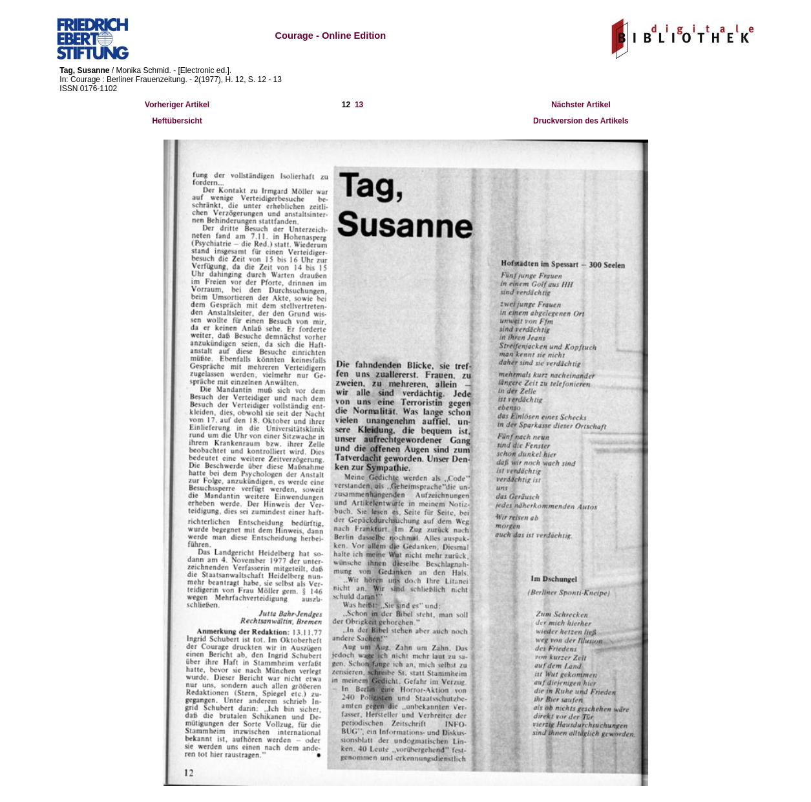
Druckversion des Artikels (581, 120)
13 (359, 104)
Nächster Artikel (581, 104)
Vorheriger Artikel (177, 104)
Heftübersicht (177, 120)
